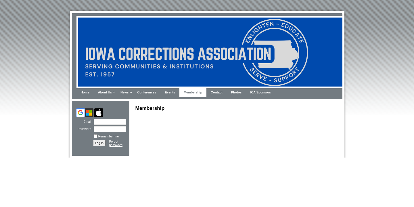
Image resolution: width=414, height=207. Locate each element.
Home (85, 92)
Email (86, 121)
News (124, 92)
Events (170, 92)
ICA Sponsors (260, 92)
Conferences (146, 92)
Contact (216, 92)
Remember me (108, 136)
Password (83, 129)
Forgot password (116, 143)
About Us (105, 92)
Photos (236, 92)
